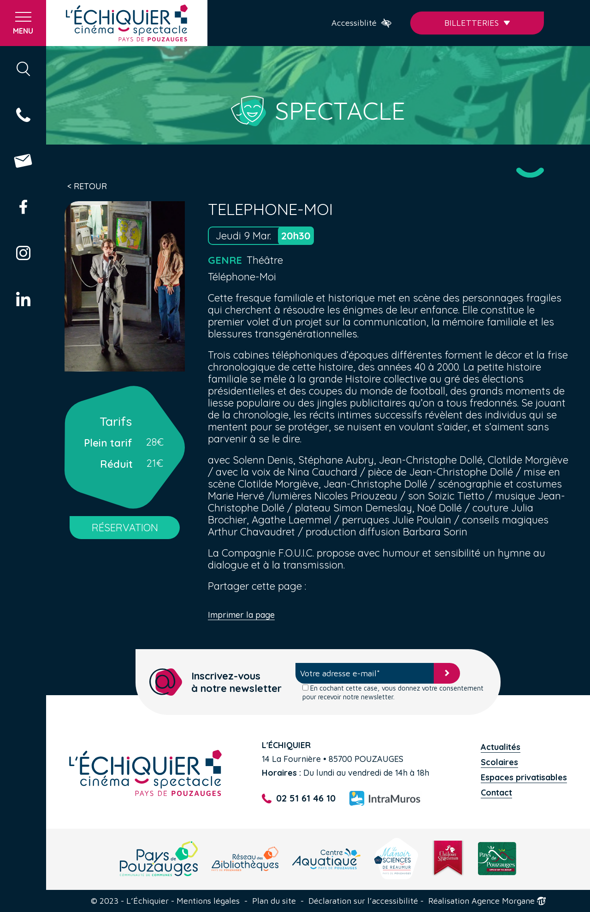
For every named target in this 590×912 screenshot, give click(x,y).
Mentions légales (208, 901)
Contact (496, 792)
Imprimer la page (241, 615)
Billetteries (477, 23)
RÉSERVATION (125, 527)
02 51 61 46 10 (299, 798)
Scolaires (499, 762)
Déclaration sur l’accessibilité (363, 901)
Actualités (500, 747)
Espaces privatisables (524, 777)
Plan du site (274, 901)
